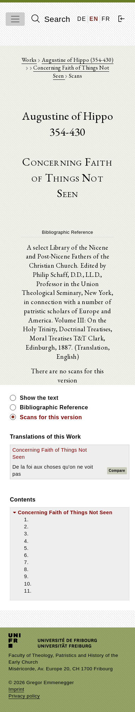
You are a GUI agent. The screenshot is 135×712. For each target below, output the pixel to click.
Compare (117, 471)
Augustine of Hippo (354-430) (77, 60)
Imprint (16, 689)
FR (105, 19)
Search (50, 19)
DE (81, 19)
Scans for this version (51, 417)
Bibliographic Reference (54, 407)
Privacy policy (24, 696)
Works (29, 60)
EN (93, 19)
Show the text (39, 398)
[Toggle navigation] (15, 19)
